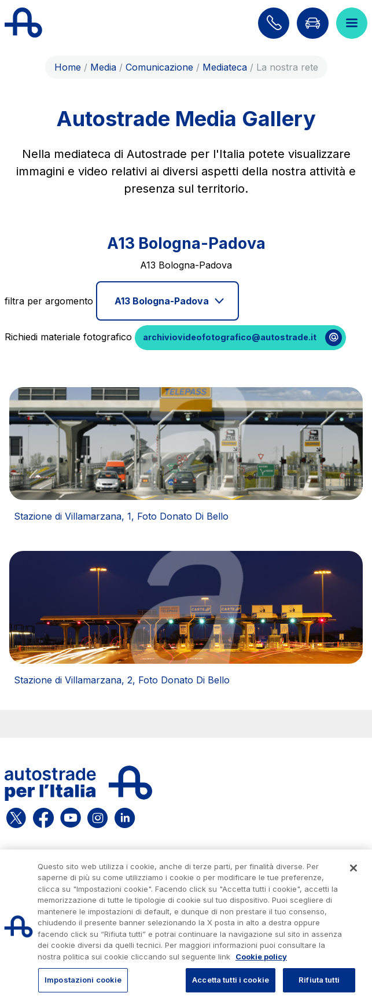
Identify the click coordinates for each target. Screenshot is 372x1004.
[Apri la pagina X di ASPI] (16, 816)
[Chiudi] (353, 868)
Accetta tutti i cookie (230, 979)
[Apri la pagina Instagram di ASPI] (97, 816)
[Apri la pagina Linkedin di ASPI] (125, 816)
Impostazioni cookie (83, 979)
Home (67, 67)
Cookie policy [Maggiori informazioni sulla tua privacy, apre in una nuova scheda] (261, 956)
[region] (186, 926)
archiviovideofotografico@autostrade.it (229, 337)
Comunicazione (159, 67)
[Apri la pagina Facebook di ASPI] (43, 816)
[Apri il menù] (351, 23)
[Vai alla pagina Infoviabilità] (312, 23)
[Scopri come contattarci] (273, 23)
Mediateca (224, 67)
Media (103, 67)
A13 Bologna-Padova (162, 301)
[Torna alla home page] (23, 23)
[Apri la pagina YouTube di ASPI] (70, 816)
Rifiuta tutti (319, 979)
